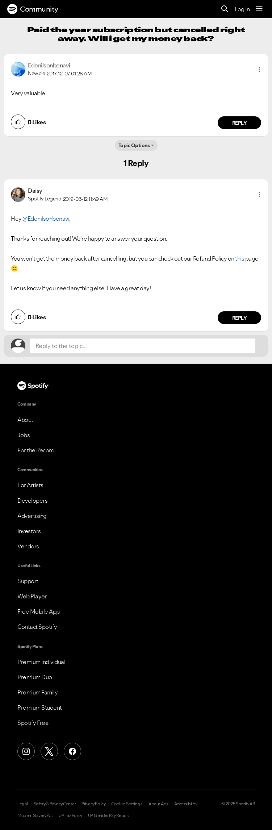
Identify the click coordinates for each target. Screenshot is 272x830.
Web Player (32, 596)
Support (27, 581)
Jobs (23, 435)
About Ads (158, 804)
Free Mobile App (38, 611)
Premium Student (39, 707)
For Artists (30, 485)
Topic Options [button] (134, 145)
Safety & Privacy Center (55, 804)
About (25, 420)
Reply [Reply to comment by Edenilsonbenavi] (239, 122)
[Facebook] (72, 751)
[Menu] (259, 9)
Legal (22, 804)
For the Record (35, 450)
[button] (259, 69)
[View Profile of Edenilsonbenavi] (49, 65)
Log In (242, 9)
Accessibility (185, 804)
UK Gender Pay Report (108, 815)
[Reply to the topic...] (142, 346)
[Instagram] (26, 751)
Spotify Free (33, 723)
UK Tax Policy (70, 815)
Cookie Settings (127, 804)
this (239, 258)
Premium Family (37, 692)
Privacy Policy (93, 804)
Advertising (32, 516)
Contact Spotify (37, 627)
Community (32, 9)
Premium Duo (34, 677)
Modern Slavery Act (35, 815)
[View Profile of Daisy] (35, 191)
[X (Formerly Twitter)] (49, 751)
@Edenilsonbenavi (45, 219)
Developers (32, 501)
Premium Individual (41, 662)
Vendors (28, 546)
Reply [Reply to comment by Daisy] (239, 317)
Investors (29, 531)
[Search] (224, 9)
